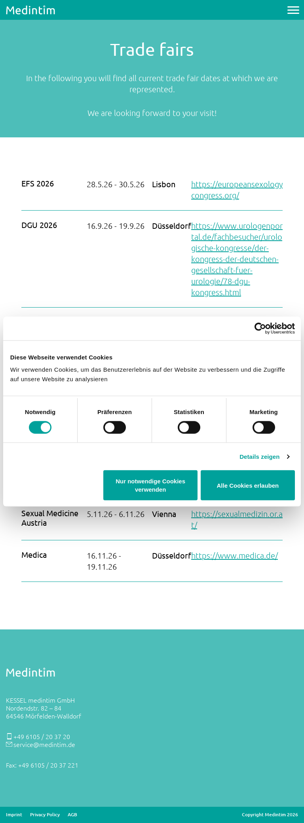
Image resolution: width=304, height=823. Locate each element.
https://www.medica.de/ (234, 555)
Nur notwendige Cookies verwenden (150, 485)
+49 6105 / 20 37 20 (41, 736)
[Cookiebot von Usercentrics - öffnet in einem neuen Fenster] (260, 328)
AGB (72, 815)
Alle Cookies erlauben (248, 485)
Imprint (14, 815)
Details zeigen (259, 456)
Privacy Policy (45, 815)
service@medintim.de (44, 744)
